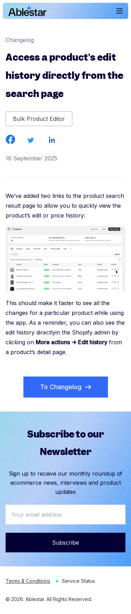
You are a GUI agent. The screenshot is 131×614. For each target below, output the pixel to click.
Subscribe (65, 542)
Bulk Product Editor (39, 118)
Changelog (20, 39)
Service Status (78, 581)
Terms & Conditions (28, 581)
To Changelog (65, 387)
